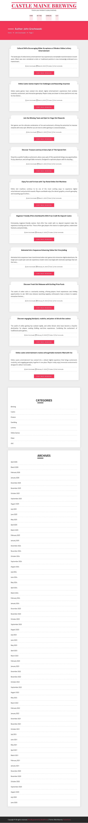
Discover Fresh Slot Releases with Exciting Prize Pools (44, 284)
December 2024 (16, 546)
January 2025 (15, 541)
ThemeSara (67, 820)
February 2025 (15, 535)
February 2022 (15, 708)
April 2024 (14, 588)
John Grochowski (31, 66)
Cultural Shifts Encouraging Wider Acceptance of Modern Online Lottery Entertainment (44, 49)
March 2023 (14, 656)
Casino (50, 100)
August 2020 (15, 792)
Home (31, 16)
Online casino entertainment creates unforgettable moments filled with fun (44, 353)
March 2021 (14, 755)
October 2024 (15, 556)
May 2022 (14, 698)
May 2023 (14, 645)
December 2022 (16, 672)
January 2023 (15, 666)
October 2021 (15, 729)
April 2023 (14, 651)
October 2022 (15, 682)
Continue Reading (44, 73)
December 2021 (16, 719)
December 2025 (16, 483)
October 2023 (15, 619)
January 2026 (15, 478)
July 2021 (14, 734)
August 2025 (15, 504)
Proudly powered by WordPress (38, 820)
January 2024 (15, 603)
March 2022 (14, 703)
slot (56, 16)
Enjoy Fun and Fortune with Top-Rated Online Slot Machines (44, 182)
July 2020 (14, 797)
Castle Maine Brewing (44, 5)
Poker (12, 438)
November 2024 (16, 551)
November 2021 (16, 724)
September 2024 (16, 561)
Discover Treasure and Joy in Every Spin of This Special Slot (44, 150)
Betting (39, 16)
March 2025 (14, 530)
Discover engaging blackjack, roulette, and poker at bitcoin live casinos (44, 319)
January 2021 (15, 766)
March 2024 (14, 593)
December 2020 (16, 771)
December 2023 (16, 609)
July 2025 (14, 509)
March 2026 (14, 467)
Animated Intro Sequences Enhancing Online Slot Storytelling (44, 250)
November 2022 (16, 677)
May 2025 (14, 520)
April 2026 (14, 462)
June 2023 (14, 640)
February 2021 (15, 761)
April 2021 (14, 750)
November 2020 (16, 776)
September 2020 (16, 787)
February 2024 (15, 598)
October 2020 (15, 782)
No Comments (58, 66)
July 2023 (14, 635)
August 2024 (15, 567)
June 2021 (14, 740)
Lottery (50, 66)
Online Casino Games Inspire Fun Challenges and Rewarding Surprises (44, 84)
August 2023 (15, 630)
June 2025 (14, 514)
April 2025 (14, 525)
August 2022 (15, 692)
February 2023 (15, 661)
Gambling (48, 16)
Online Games (15, 433)
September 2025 (16, 499)
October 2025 (15, 493)
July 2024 (14, 572)
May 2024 (14, 582)
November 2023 (16, 614)
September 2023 (16, 624)
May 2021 (14, 745)
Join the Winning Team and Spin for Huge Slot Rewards (44, 118)
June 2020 (14, 803)
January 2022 (15, 713)
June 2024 (14, 577)
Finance (13, 417)
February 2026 (15, 472)
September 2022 (16, 687)
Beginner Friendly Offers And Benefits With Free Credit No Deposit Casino (44, 216)
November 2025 (16, 488)
